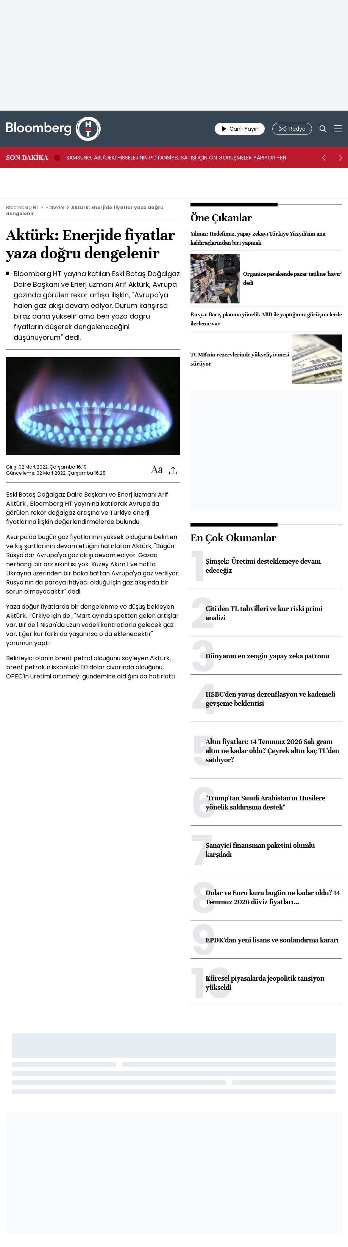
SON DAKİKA (27, 157)
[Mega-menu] (338, 128)
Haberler (54, 207)
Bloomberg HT (22, 207)
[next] (340, 157)
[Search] (323, 128)
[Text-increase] (157, 470)
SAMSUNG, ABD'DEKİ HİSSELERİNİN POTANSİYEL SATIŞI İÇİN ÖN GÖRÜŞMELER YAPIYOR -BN (176, 157)
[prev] (324, 157)
